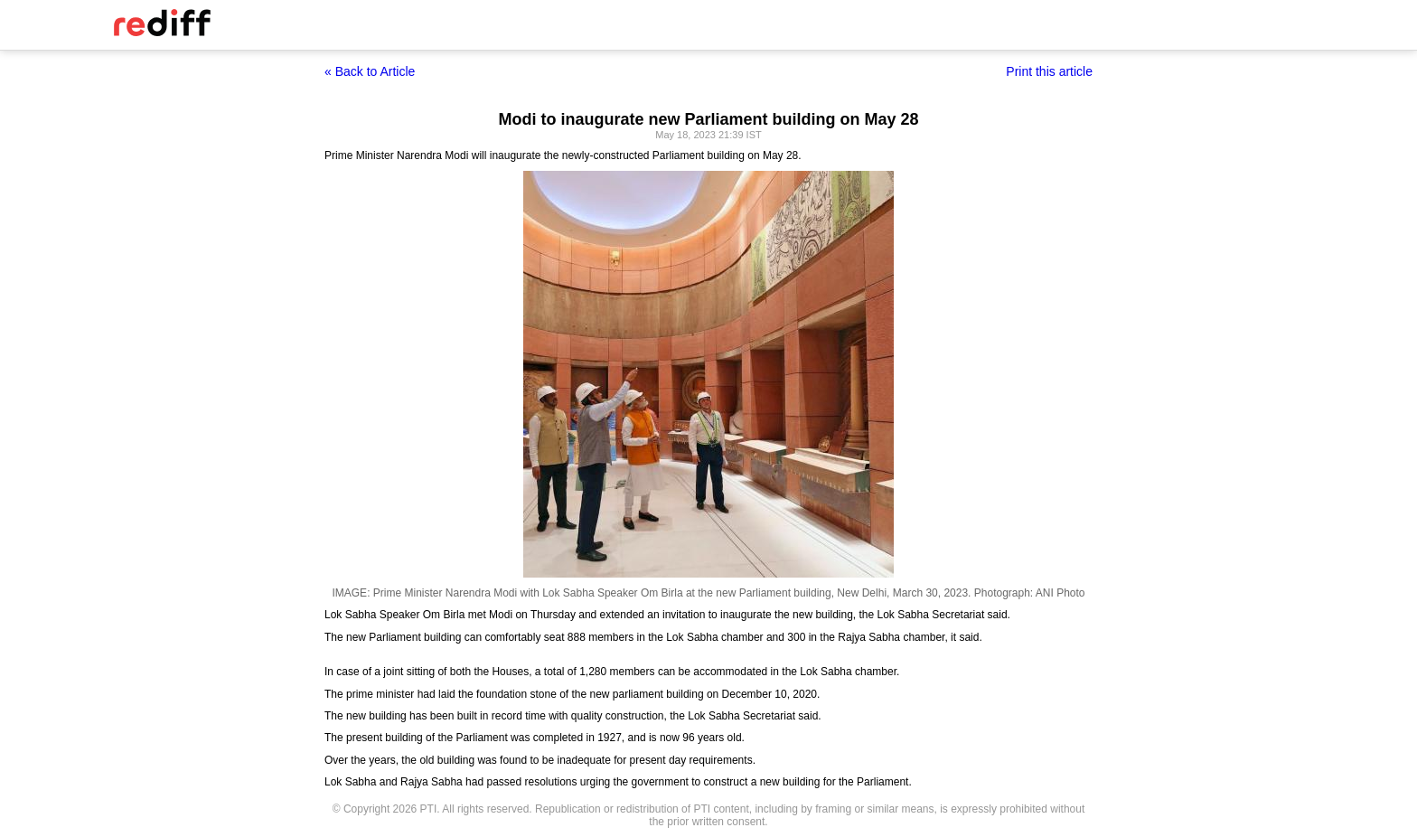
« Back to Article (369, 71)
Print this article (1049, 71)
